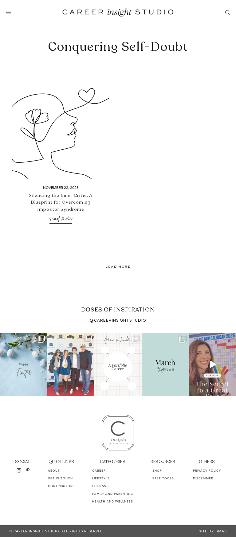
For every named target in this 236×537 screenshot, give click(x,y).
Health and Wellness (112, 501)
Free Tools (163, 478)
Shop (157, 470)
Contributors (61, 486)
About (54, 470)
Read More (60, 219)
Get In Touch (60, 478)
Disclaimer (203, 478)
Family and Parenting (112, 493)
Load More (118, 266)
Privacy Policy (207, 470)
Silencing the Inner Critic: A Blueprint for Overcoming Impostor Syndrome (60, 202)
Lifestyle (101, 478)
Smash (223, 531)
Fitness (99, 486)
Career (99, 470)
